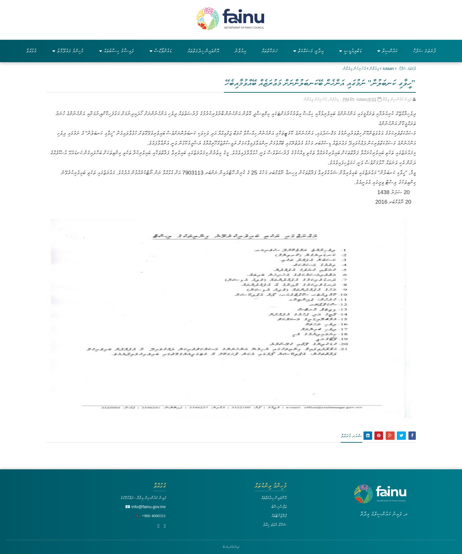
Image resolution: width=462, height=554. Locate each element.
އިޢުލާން (374, 68)
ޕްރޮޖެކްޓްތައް (279, 515)
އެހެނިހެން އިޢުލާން (354, 68)
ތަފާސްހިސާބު (279, 506)
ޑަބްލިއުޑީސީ (350, 51)
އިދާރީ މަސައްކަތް (308, 51)
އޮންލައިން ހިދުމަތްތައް (203, 51)
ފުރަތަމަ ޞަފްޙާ (407, 68)
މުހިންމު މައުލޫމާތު (67, 51)
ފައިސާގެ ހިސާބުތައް (116, 51)
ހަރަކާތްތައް (269, 51)
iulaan (388, 68)
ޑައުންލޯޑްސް (161, 51)
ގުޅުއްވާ (31, 51)
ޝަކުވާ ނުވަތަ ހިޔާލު (275, 524)
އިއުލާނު (240, 51)
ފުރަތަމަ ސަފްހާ (424, 51)
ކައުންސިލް (387, 51)
